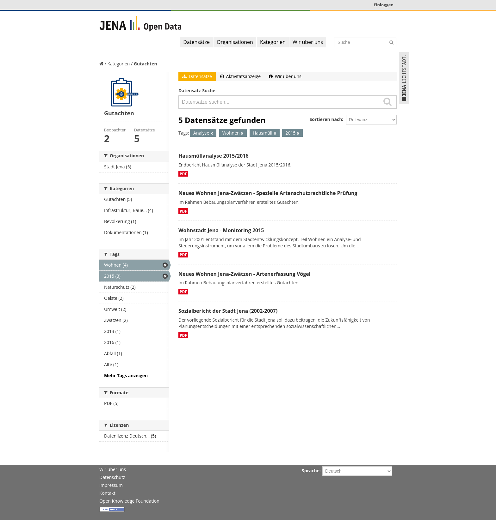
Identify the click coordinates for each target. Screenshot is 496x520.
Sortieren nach (325, 119)
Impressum (111, 485)
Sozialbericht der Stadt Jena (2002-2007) (227, 310)
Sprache (310, 471)
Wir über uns (308, 42)
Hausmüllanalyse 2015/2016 (213, 155)
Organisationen (235, 42)
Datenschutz (112, 477)
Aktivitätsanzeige (240, 76)
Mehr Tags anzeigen (126, 375)
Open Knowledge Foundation (129, 501)
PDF (183, 173)
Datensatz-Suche (196, 91)
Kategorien (273, 42)
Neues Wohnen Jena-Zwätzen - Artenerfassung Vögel (244, 273)
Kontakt (107, 493)
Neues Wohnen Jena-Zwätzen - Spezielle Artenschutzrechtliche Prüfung (267, 193)
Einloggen (384, 5)
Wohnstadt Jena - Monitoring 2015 (221, 230)
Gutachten (145, 64)
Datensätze (196, 42)
